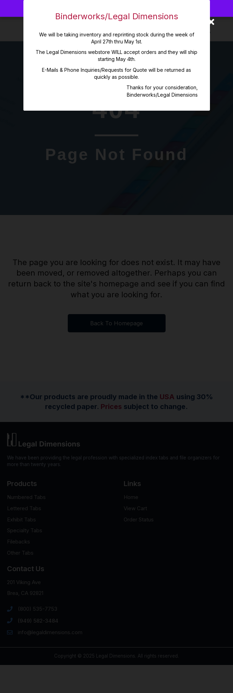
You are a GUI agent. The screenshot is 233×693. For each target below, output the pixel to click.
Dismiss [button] (144, 8)
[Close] (211, 22)
